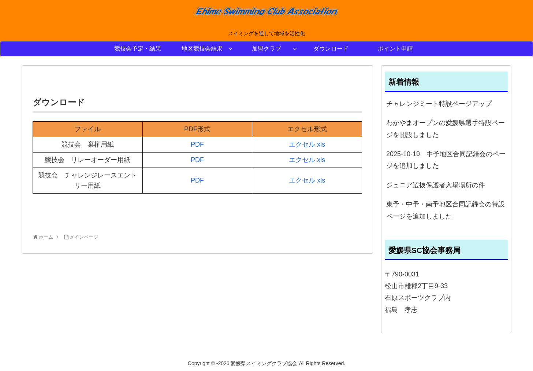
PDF (197, 144)
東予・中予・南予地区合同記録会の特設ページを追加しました (445, 210)
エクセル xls (307, 144)
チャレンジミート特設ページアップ (439, 103)
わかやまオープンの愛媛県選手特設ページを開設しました (445, 128)
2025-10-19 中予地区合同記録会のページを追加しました (446, 159)
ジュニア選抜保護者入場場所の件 (435, 185)
